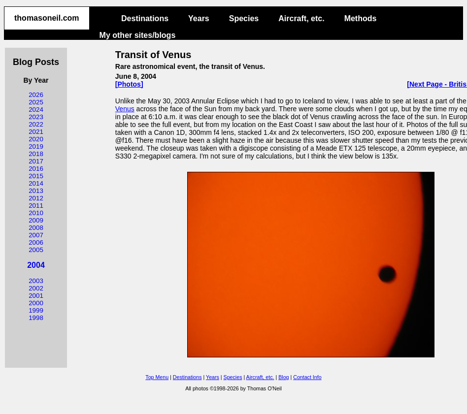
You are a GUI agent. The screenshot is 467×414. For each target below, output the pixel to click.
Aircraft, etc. (301, 18)
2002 (36, 288)
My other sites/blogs (138, 35)
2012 (36, 198)
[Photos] (129, 84)
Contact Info (307, 377)
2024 (36, 109)
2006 (36, 242)
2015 (36, 176)
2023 (36, 117)
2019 (36, 146)
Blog (283, 377)
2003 (36, 281)
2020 (36, 139)
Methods (360, 18)
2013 (36, 190)
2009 (36, 220)
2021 (36, 131)
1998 (36, 317)
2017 (36, 161)
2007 (36, 235)
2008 (36, 227)
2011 (36, 205)
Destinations (144, 18)
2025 (36, 102)
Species (244, 18)
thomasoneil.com (46, 18)
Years (198, 18)
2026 (36, 94)
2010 (36, 213)
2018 (36, 154)
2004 (36, 265)
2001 (36, 295)
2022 (36, 124)
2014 (36, 183)
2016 (36, 168)
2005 (36, 250)
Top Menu (156, 377)
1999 (36, 310)
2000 (36, 303)
